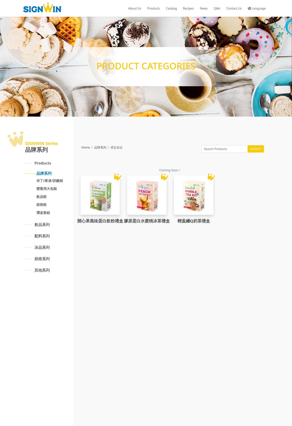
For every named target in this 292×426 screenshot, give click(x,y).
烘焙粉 (41, 204)
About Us (134, 8)
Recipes (188, 8)
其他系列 (42, 270)
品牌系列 (44, 173)
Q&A (217, 8)
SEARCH (255, 149)
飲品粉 (41, 196)
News (204, 8)
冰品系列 (42, 247)
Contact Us (234, 8)
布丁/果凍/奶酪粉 (49, 180)
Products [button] (153, 8)
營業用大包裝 (46, 188)
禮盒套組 (43, 212)
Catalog (171, 8)
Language (257, 8)
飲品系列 (42, 224)
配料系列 (42, 236)
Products (42, 163)
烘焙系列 (42, 258)
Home (85, 147)
